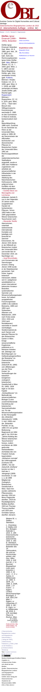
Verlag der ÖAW (7, 639)
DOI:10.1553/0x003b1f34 (27, 43)
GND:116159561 (24, 40)
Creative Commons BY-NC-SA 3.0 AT (9, 654)
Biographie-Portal (24, 50)
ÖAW (11, 643)
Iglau (8, 62)
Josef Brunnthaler (10, 258)
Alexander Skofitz (10, 221)
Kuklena (9, 78)
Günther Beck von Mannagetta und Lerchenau (9, 193)
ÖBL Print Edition (24, 53)
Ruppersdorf (6, 95)
